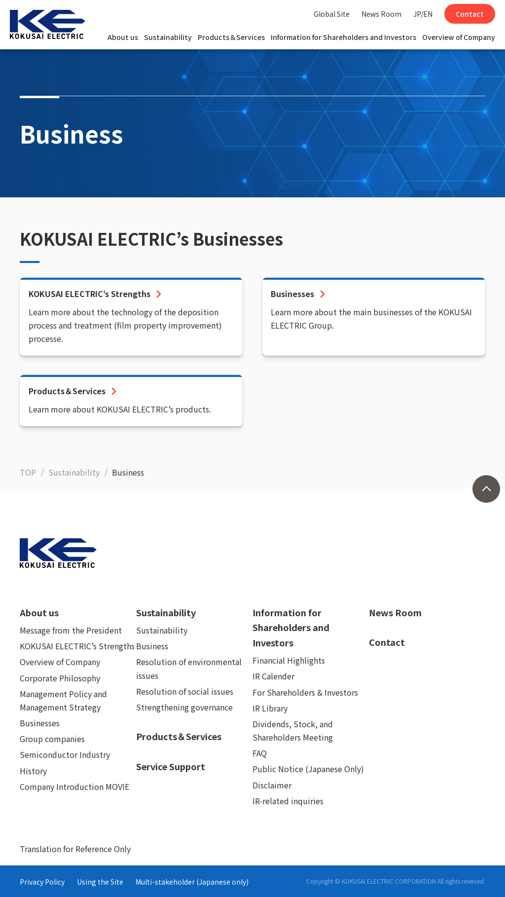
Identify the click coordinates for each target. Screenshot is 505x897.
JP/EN (423, 14)
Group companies (52, 739)
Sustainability (168, 37)
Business (152, 646)
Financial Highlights (288, 660)
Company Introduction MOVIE (74, 786)
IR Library (270, 708)
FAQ (259, 753)
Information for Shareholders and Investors (343, 37)
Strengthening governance (184, 707)
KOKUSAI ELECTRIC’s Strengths (77, 646)
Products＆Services (231, 37)
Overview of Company (458, 37)
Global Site (332, 14)
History (33, 771)
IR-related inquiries (288, 801)
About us (123, 37)
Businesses (40, 723)
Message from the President (71, 630)
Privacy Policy (42, 882)
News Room (381, 14)
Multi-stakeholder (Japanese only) (192, 882)
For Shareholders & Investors (305, 692)
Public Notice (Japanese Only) (308, 769)
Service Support (170, 766)
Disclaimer (271, 785)
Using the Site (100, 882)
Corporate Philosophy (60, 678)
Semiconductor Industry (65, 754)
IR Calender (273, 676)
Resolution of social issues (184, 691)
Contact (470, 14)
